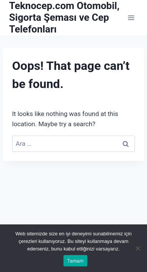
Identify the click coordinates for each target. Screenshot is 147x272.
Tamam (75, 261)
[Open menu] (131, 17)
